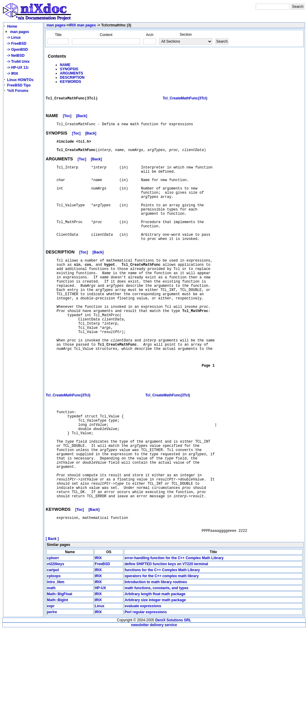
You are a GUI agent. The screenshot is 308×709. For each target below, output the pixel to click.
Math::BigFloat (59, 673)
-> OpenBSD (16, 49)
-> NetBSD (15, 55)
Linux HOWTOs (20, 80)
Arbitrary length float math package (155, 673)
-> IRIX (11, 73)
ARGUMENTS (71, 73)
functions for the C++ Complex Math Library (162, 649)
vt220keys (55, 643)
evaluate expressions (143, 685)
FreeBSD (102, 643)
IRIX (98, 637)
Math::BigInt (57, 679)
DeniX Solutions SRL (173, 699)
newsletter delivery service (154, 704)
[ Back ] (52, 618)
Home (12, 26)
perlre (52, 691)
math (51, 667)
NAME (65, 65)
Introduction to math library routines (156, 661)
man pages (19, 32)
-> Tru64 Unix (17, 61)
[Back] (81, 119)
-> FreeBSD (15, 43)
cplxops (53, 655)
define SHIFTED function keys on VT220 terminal (166, 643)
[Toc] (67, 119)
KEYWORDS (70, 82)
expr (50, 685)
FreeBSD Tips (19, 85)
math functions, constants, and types (156, 667)
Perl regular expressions (146, 691)
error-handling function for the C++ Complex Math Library (174, 637)
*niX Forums (18, 91)
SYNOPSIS (69, 69)
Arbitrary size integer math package (155, 679)
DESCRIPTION (72, 77)
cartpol (53, 649)
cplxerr (53, 637)
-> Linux (13, 37)
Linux (99, 685)
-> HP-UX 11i (16, 67)
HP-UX (100, 667)
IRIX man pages (82, 25)
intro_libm (55, 661)
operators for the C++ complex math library (162, 655)
